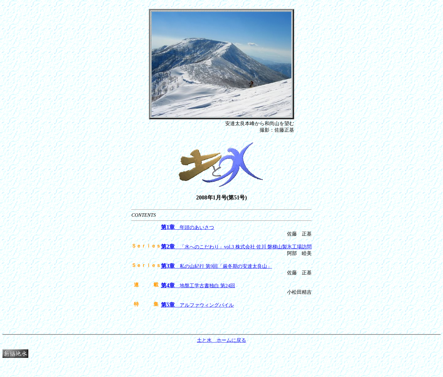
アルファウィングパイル (197, 305)
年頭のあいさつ (187, 227)
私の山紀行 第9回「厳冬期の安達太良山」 (216, 266)
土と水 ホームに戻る (221, 340)
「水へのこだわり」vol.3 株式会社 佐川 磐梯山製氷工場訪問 (236, 246)
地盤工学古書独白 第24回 (198, 285)
